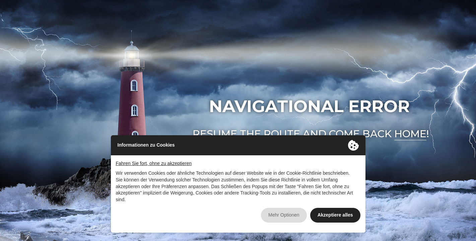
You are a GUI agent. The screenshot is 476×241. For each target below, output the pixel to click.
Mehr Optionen (283, 215)
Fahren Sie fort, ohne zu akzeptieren (154, 163)
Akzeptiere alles (335, 215)
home (410, 134)
